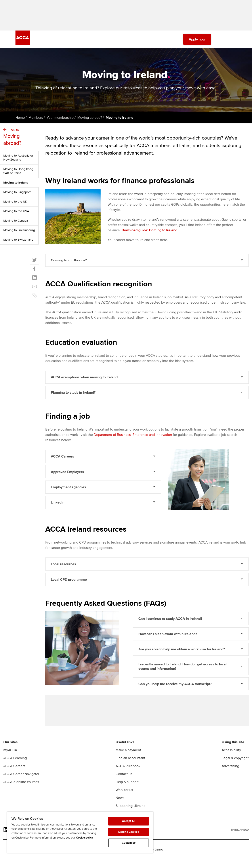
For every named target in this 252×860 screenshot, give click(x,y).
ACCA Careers (14, 767)
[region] (80, 832)
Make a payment (128, 751)
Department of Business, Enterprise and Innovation (133, 435)
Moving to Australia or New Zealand (18, 158)
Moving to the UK (15, 202)
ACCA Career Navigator (21, 775)
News (120, 799)
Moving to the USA (16, 211)
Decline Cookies (128, 832)
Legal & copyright (235, 759)
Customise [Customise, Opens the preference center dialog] (129, 843)
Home (20, 118)
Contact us (124, 775)
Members (36, 118)
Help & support (127, 783)
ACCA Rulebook (128, 767)
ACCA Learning (15, 759)
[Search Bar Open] (221, 39)
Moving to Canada (15, 221)
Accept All (128, 821)
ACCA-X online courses (21, 783)
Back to (19, 137)
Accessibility (231, 751)
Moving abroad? (89, 118)
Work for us (124, 791)
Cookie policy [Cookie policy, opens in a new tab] (84, 837)
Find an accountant (130, 759)
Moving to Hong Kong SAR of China (18, 171)
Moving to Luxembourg (19, 230)
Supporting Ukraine (130, 806)
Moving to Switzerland (18, 240)
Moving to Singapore (17, 192)
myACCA (10, 751)
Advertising (230, 767)
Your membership (60, 118)
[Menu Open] (234, 39)
